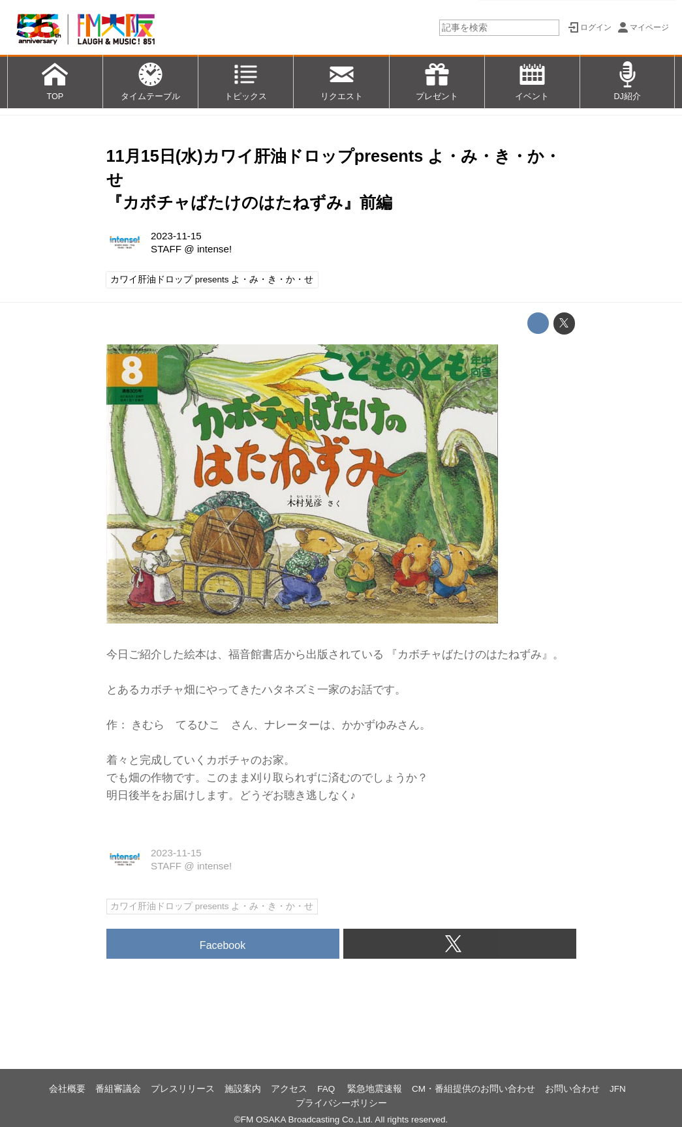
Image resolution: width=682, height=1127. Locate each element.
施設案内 (243, 1089)
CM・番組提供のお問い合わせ (473, 1089)
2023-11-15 (176, 235)
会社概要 (67, 1089)
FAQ (327, 1089)
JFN (618, 1089)
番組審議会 (118, 1089)
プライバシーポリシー (341, 1103)
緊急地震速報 (374, 1089)
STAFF (166, 248)
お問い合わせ (572, 1089)
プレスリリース (183, 1089)
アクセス (289, 1089)
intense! (214, 248)
